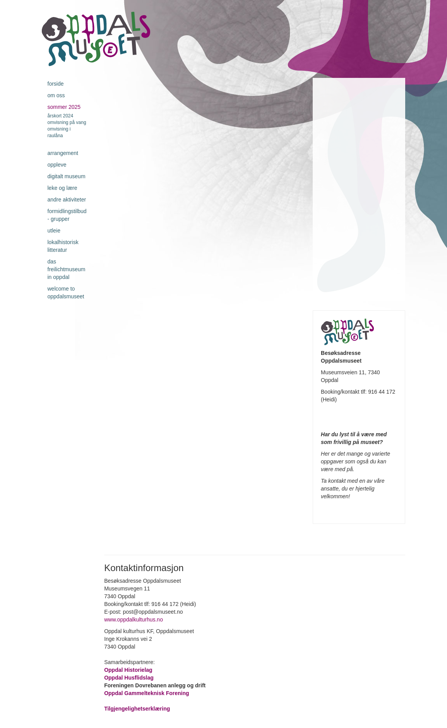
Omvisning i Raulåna (59, 132)
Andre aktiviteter (67, 199)
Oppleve (57, 165)
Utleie (54, 230)
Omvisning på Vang (67, 122)
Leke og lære (62, 188)
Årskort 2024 (61, 116)
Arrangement (63, 153)
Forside (56, 84)
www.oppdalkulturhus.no (134, 619)
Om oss (56, 95)
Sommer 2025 (64, 107)
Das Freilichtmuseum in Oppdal (67, 269)
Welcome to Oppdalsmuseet (66, 292)
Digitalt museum (67, 176)
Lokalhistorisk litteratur (63, 246)
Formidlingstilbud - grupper (67, 215)
